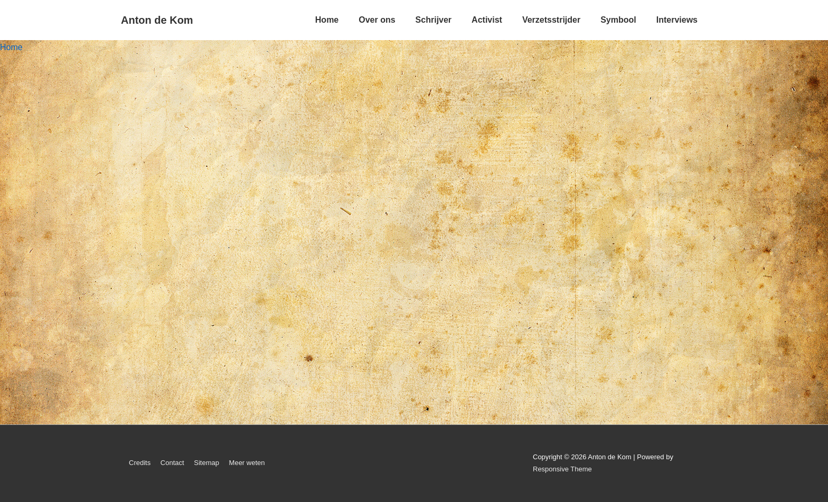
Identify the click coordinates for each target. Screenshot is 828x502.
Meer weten (247, 463)
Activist (487, 19)
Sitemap (206, 463)
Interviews (677, 19)
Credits (139, 463)
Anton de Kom (157, 20)
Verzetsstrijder (551, 19)
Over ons (377, 19)
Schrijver (433, 19)
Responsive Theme (562, 469)
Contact (172, 463)
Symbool (618, 19)
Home (326, 19)
